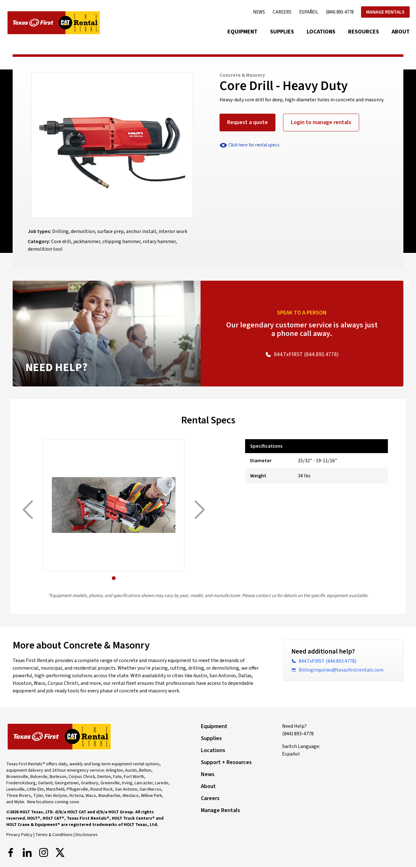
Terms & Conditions (54, 835)
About (401, 32)
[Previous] (28, 509)
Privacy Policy (19, 835)
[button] (114, 578)
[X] (60, 852)
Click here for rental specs (250, 145)
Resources (363, 32)
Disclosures (86, 835)
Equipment (242, 32)
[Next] (200, 509)
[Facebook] (10, 852)
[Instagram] (43, 852)
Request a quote (247, 122)
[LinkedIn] (27, 852)
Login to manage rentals (321, 122)
